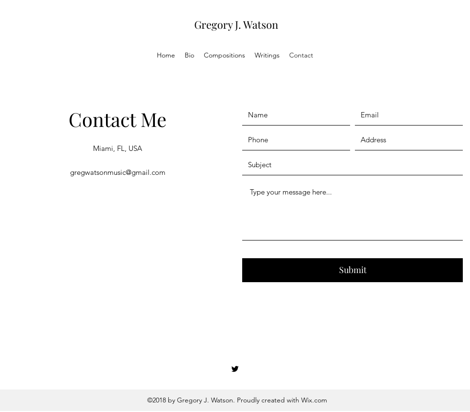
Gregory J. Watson (236, 24)
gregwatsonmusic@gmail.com (117, 172)
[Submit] (352, 270)
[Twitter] (235, 369)
